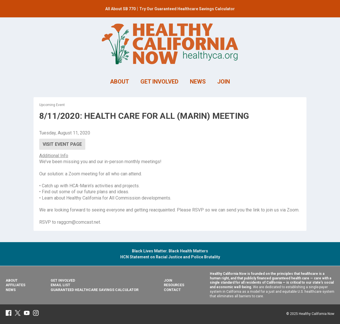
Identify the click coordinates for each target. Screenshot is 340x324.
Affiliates (15, 285)
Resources (174, 285)
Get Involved (63, 280)
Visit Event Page (62, 144)
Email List (60, 285)
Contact (172, 290)
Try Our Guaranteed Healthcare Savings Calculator (187, 9)
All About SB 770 (120, 9)
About (12, 280)
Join (168, 280)
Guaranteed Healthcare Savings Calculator (94, 290)
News (11, 290)
